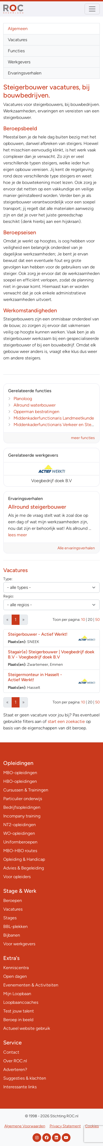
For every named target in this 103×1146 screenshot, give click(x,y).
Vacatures (17, 39)
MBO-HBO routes (20, 850)
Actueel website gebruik (26, 1028)
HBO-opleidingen (20, 781)
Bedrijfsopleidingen (21, 807)
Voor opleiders (17, 876)
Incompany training (21, 816)
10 (83, 619)
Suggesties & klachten (24, 1078)
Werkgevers (19, 61)
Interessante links (20, 1086)
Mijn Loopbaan (17, 993)
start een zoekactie (66, 721)
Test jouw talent (18, 1011)
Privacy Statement (65, 1126)
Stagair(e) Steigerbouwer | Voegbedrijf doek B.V (51, 654)
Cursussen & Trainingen (25, 790)
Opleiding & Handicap (24, 859)
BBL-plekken (15, 926)
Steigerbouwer (37, 634)
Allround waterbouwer (35, 405)
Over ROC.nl (15, 1060)
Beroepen (12, 900)
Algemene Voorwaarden (24, 1126)
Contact (11, 1052)
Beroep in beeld (18, 1019)
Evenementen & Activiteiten (30, 985)
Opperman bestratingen (36, 411)
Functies (16, 50)
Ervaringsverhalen (24, 73)
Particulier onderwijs (22, 798)
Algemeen (18, 28)
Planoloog (23, 398)
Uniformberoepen (20, 842)
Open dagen (15, 976)
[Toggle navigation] (92, 9)
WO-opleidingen (19, 833)
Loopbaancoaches (20, 1002)
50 (97, 619)
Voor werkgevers (19, 943)
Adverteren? (15, 1069)
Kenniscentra (16, 967)
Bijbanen (11, 935)
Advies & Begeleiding (23, 868)
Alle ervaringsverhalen (76, 548)
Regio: (8, 596)
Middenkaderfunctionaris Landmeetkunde (54, 418)
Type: (7, 579)
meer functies (83, 438)
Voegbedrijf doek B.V (51, 480)
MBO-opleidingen (20, 772)
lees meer (17, 534)
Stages (10, 917)
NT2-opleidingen (19, 824)
